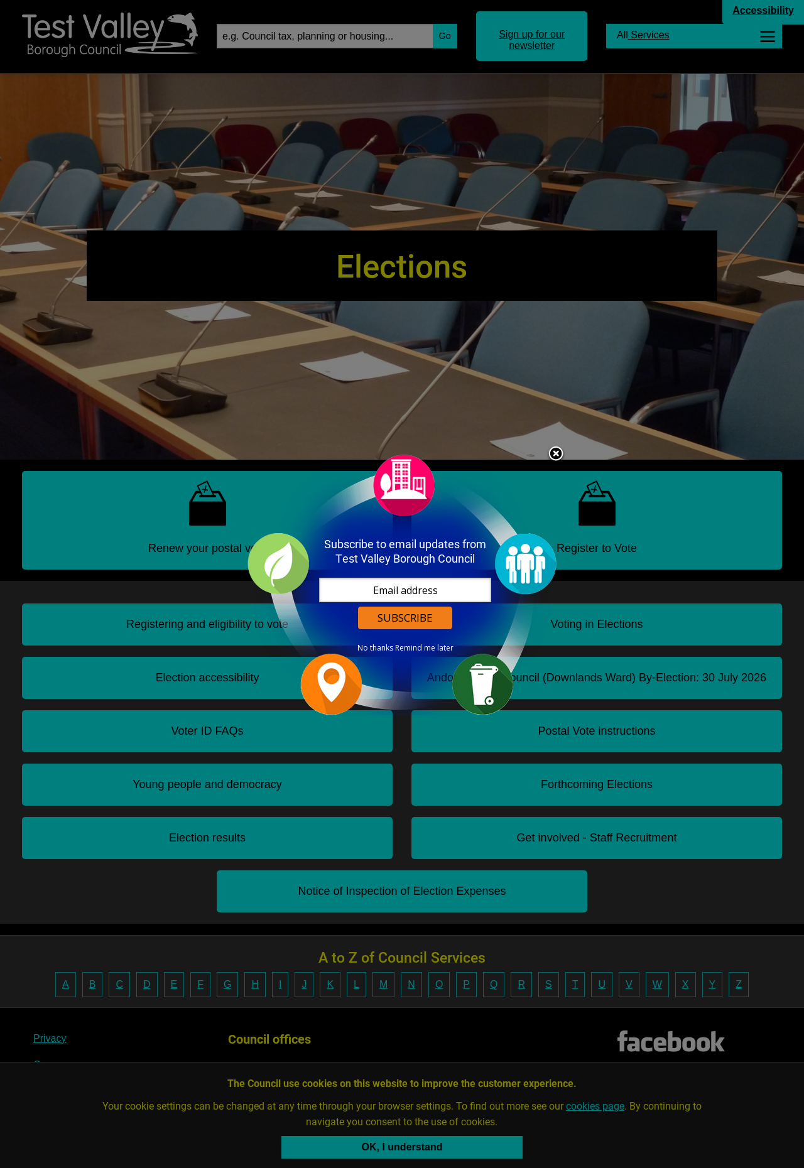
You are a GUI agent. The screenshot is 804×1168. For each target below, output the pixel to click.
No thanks (375, 648)
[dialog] (402, 584)
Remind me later (424, 648)
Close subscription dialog (555, 454)
